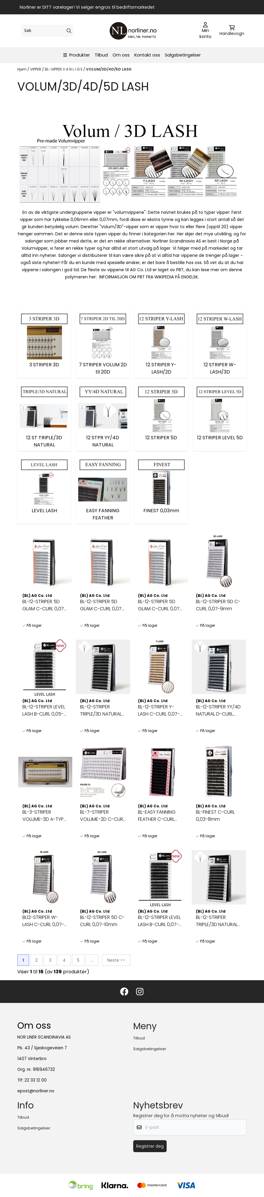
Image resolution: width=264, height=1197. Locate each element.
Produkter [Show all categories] (76, 55)
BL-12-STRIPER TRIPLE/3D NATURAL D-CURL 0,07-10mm (217, 921)
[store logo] (133, 31)
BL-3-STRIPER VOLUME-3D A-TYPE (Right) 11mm (44, 816)
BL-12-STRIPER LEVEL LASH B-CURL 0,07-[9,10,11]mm (159, 921)
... (92, 960)
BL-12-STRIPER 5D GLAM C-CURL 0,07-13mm (160, 605)
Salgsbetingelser (183, 55)
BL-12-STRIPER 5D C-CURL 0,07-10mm (102, 921)
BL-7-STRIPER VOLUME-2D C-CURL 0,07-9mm (102, 816)
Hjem (22, 69)
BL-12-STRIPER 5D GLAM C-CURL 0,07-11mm (44, 605)
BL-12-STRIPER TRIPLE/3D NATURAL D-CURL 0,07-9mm (101, 710)
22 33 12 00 (35, 1080)
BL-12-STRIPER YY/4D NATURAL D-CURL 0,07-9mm (218, 710)
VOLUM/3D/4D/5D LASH (108, 69)
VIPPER (36, 69)
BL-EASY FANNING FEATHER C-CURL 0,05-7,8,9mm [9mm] (157, 816)
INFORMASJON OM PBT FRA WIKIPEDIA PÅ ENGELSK (148, 277)
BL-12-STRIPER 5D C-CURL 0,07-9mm (218, 605)
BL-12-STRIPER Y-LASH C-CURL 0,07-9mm (159, 710)
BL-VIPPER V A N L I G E (64, 69)
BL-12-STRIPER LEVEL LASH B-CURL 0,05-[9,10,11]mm (43, 710)
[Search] (69, 30)
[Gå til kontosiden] (205, 31)
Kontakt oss (147, 55)
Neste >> (116, 960)
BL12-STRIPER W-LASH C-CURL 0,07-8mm (43, 921)
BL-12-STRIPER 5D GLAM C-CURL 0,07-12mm (102, 605)
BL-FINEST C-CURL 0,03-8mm (215, 816)
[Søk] (47, 31)
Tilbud (101, 55)
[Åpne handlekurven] (232, 31)
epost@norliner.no (35, 1091)
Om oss (121, 55)
